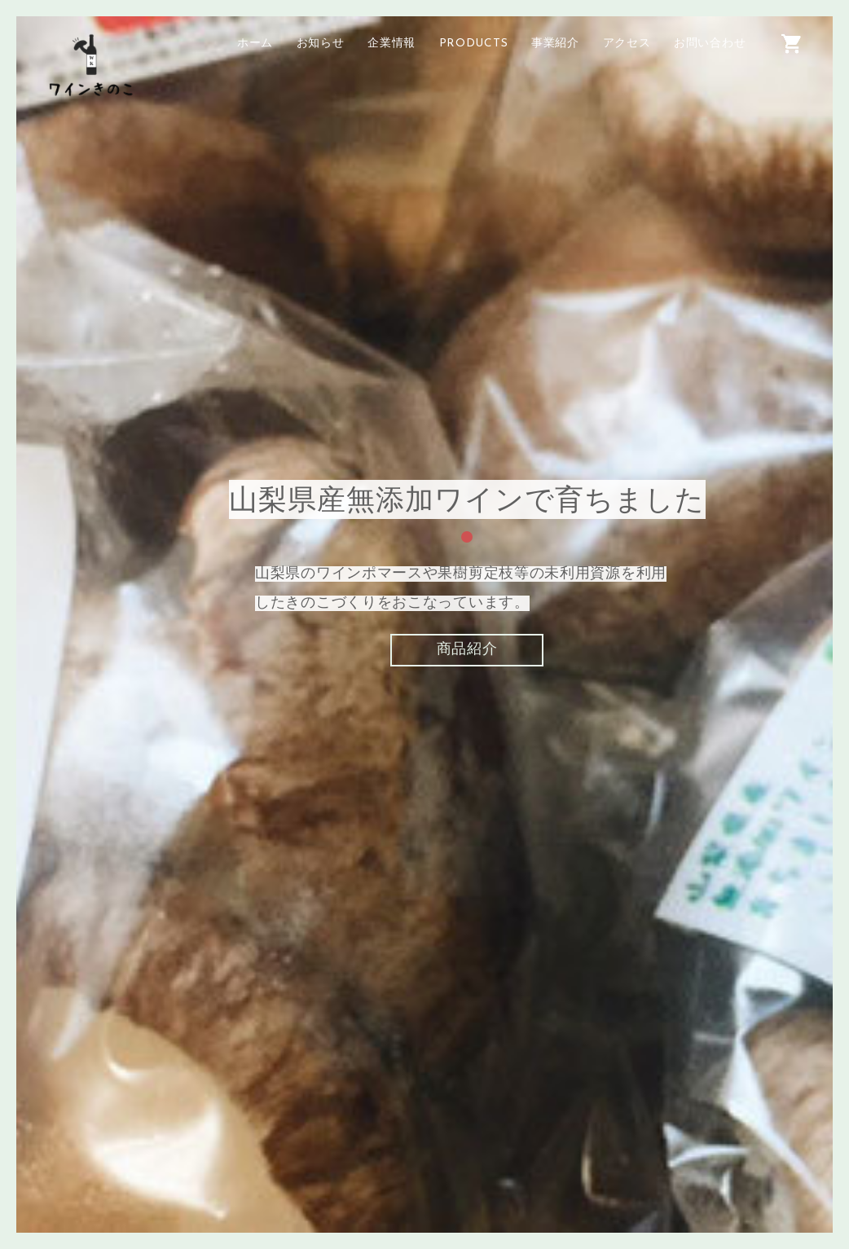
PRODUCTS (473, 43)
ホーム (255, 43)
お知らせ (321, 43)
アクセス (627, 43)
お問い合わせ (710, 43)
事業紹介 (555, 43)
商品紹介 (467, 647)
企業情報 (391, 43)
